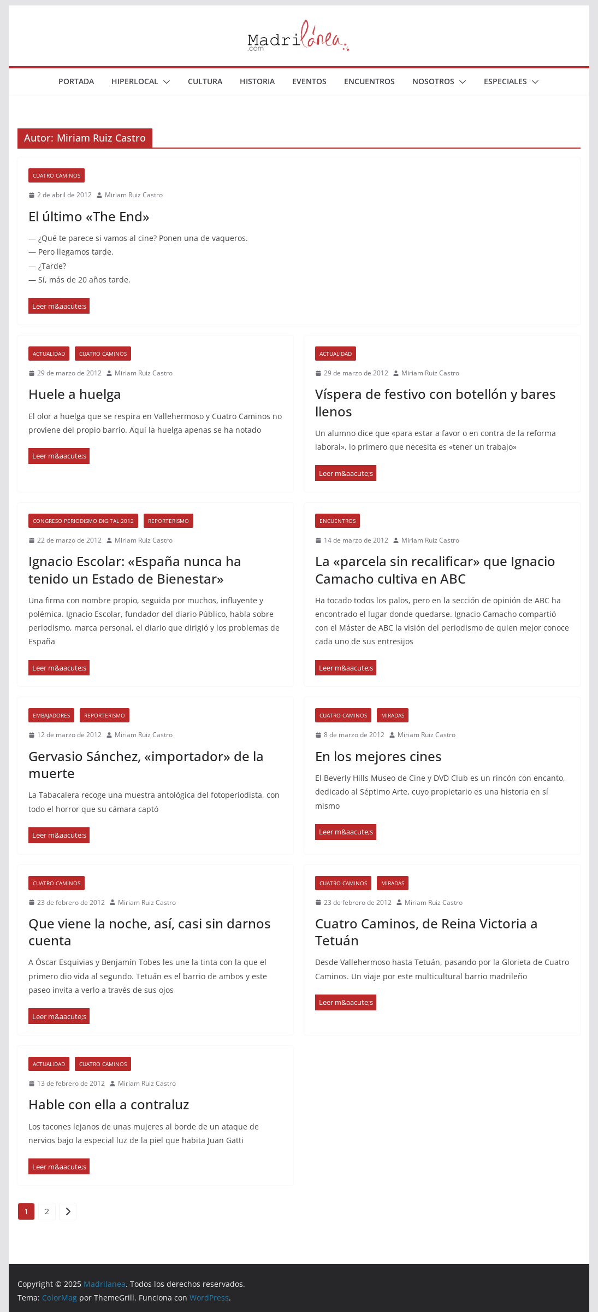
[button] (164, 82)
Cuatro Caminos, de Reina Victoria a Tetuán (426, 931)
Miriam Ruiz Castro (134, 194)
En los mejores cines (378, 756)
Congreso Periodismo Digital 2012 (83, 521)
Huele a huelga (74, 394)
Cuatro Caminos (56, 175)
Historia (257, 81)
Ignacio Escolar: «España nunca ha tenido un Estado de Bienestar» (134, 569)
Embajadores (51, 715)
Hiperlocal (134, 81)
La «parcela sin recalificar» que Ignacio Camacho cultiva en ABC (435, 569)
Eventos (309, 81)
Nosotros (433, 81)
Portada (76, 81)
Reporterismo (168, 521)
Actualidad (49, 353)
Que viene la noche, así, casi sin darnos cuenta (149, 931)
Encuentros (369, 81)
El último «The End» (89, 216)
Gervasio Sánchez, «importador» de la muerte (146, 764)
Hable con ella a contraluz (108, 1104)
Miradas (392, 715)
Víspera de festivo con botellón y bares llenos (435, 402)
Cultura (205, 81)
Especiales (505, 81)
